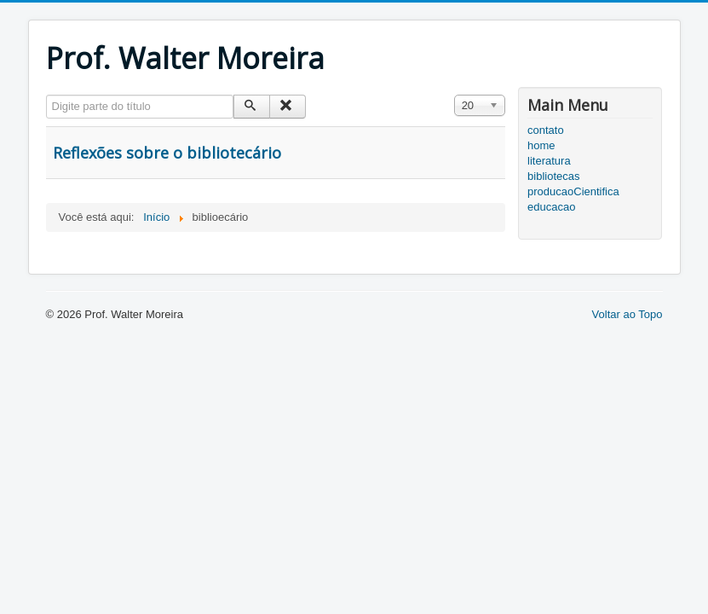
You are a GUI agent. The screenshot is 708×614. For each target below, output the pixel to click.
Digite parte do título (46, 95)
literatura (549, 160)
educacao (551, 206)
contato (545, 130)
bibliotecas (553, 176)
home (541, 145)
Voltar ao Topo (627, 314)
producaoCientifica (573, 191)
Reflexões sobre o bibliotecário (167, 152)
